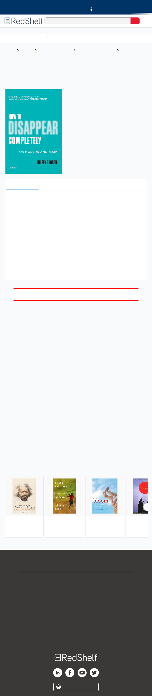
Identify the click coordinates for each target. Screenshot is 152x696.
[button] (75, 201)
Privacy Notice (76, 599)
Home (10, 50)
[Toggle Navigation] (144, 21)
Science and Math (89, 38)
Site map (76, 639)
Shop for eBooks (76, 579)
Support (76, 589)
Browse (26, 50)
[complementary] (76, 498)
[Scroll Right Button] (147, 507)
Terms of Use (76, 609)
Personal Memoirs (128, 52)
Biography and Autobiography (88, 52)
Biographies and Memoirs (51, 52)
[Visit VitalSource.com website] (76, 7)
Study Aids (61, 38)
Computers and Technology (129, 38)
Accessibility (76, 629)
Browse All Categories (23, 38)
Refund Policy (76, 619)
